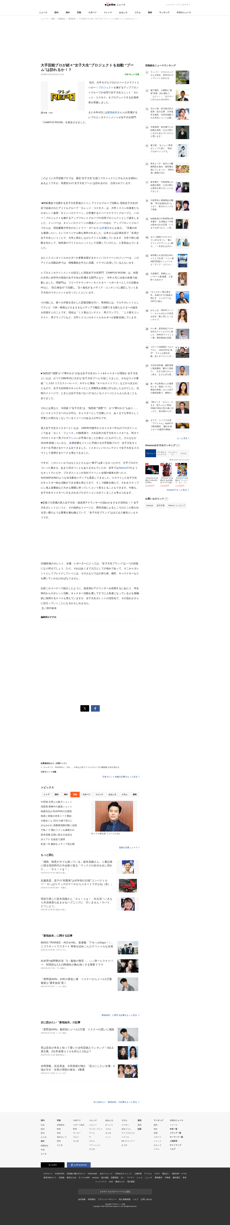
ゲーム (92, 1133)
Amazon (149, 505)
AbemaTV (124, 467)
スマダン (125, 1125)
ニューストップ (172, 5)
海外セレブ (61, 1137)
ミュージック (172, 453)
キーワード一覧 (176, 1137)
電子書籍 (131, 1182)
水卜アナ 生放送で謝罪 (53, 839)
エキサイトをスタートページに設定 (115, 1191)
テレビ (183, 453)
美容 (184, 1177)
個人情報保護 (124, 1199)
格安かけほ (71, 1177)
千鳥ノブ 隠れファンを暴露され (58, 830)
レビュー (93, 1125)
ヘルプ (172, 1149)
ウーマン (131, 1177)
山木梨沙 (104, 228)
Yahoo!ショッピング (176, 505)
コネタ (108, 1129)
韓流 (59, 1141)
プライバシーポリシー (107, 1199)
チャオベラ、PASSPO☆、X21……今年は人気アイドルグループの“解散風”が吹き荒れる (81, 767)
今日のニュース (184, 12)
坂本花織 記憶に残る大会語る (56, 834)
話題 (139, 1129)
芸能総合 (61, 1125)
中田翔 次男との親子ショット (56, 802)
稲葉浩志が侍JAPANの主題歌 (56, 811)
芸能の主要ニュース (129, 847)
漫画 (150, 12)
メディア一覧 (175, 1133)
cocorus (95, 1177)
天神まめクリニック (123, 1173)
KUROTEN (59, 1173)
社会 (43, 1125)
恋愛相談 (114, 1177)
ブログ (157, 1173)
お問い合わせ (146, 1199)
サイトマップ (175, 1145)
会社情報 (82, 1199)
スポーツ (92, 12)
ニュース (43, 12)
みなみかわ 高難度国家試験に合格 (59, 825)
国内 (56, 12)
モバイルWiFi (84, 1177)
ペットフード (101, 1182)
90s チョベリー (128, 1141)
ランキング (164, 12)
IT (90, 1137)
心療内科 (138, 1173)
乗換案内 (158, 1177)
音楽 (59, 1133)
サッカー (77, 1133)
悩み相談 (105, 1177)
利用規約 (91, 1199)
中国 (43, 1150)
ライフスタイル (128, 1133)
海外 (68, 12)
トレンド (108, 12)
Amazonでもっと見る (177, 490)
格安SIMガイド (50, 1177)
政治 (43, 1133)
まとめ (43, 1137)
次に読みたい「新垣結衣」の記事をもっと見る (116, 1102)
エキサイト (185, 5)
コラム (138, 12)
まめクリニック (106, 1173)
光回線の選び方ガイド (76, 1173)
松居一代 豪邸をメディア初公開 (58, 844)
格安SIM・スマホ (179, 1173)
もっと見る (183, 438)
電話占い (166, 1173)
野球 (75, 1129)
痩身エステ (120, 1182)
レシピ (140, 1177)
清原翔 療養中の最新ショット (56, 806)
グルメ (92, 1141)
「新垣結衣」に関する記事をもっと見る (119, 1015)
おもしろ (123, 12)
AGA (111, 1182)
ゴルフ (76, 1137)
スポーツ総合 (78, 1125)
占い (123, 1177)
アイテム (148, 1173)
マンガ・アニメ (96, 1129)
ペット (108, 1137)
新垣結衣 (112, 112)
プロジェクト (106, 87)
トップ (46, 794)
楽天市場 (160, 505)
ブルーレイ (150, 453)
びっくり (109, 1125)
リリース (173, 1125)
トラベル (125, 1137)
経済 (43, 1129)
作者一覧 (173, 1129)
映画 (59, 1129)
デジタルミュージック (161, 453)
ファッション (95, 1145)
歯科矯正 (176, 1177)
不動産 (167, 1177)
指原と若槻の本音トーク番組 (56, 816)
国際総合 (44, 1146)
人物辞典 (173, 1141)
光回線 (61, 1177)
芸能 (79, 12)
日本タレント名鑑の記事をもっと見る (120, 777)
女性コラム (126, 1129)
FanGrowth (92, 1173)
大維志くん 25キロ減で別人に (56, 820)
